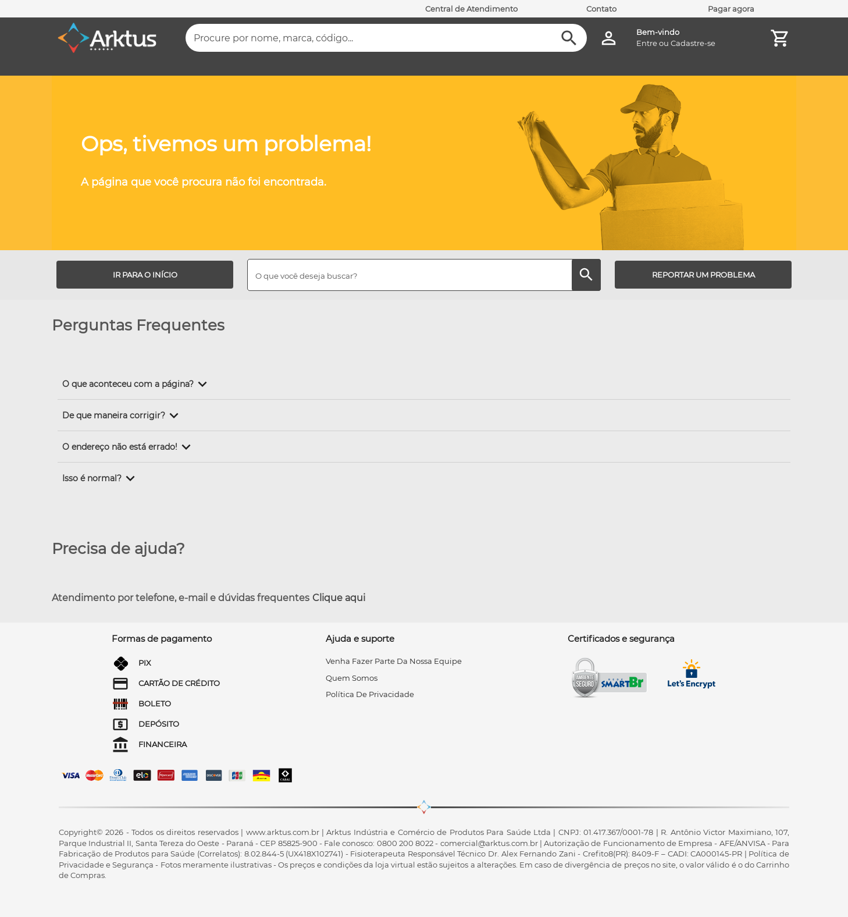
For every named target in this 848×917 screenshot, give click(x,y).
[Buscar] (569, 38)
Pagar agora (731, 8)
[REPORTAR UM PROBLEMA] (703, 275)
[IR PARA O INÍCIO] (144, 275)
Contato (601, 8)
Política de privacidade (370, 694)
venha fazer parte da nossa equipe (394, 661)
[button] (137, 384)
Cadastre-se (693, 43)
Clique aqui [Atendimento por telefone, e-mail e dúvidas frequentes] (338, 597)
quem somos (351, 678)
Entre (646, 43)
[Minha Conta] (608, 38)
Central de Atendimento (471, 8)
